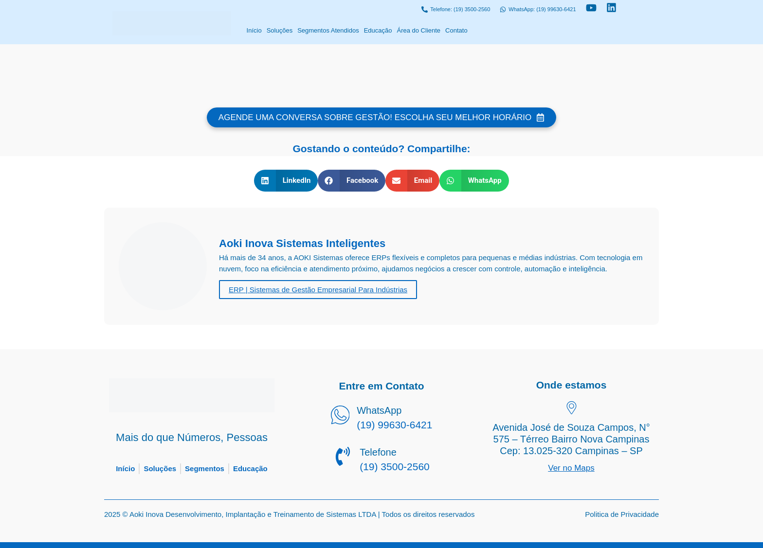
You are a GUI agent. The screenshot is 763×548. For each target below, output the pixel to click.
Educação (378, 30)
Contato (456, 30)
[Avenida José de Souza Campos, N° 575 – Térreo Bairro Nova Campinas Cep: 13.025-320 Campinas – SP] (571, 409)
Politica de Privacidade (622, 514)
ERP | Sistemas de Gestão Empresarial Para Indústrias (318, 289)
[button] (286, 181)
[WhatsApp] (339, 417)
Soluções (279, 30)
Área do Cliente (418, 30)
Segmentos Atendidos (328, 30)
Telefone (378, 452)
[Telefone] (342, 458)
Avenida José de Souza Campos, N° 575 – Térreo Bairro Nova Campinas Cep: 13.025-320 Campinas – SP (571, 439)
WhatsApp (379, 410)
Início (254, 30)
